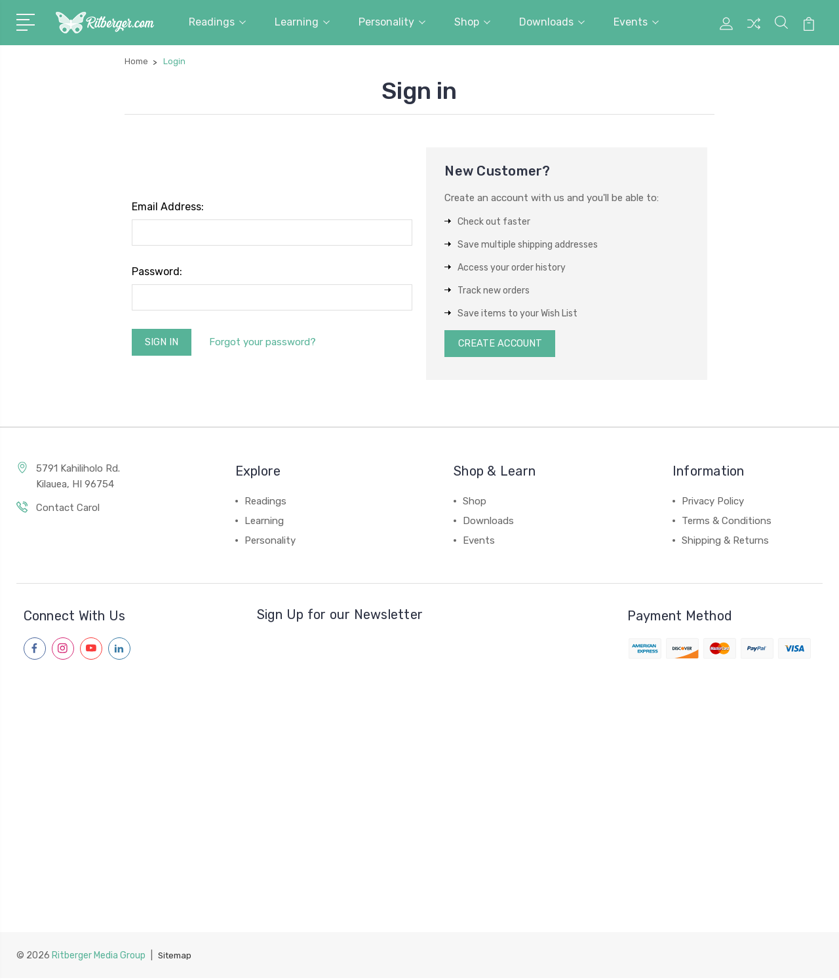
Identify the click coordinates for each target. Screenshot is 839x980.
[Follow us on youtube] (91, 650)
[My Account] (726, 30)
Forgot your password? (266, 343)
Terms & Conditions (726, 523)
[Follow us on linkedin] (119, 650)
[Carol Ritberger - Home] (105, 23)
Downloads (552, 22)
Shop (472, 22)
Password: (157, 271)
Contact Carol (68, 510)
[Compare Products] (754, 30)
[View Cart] (809, 30)
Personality (392, 22)
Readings (217, 22)
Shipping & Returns (725, 542)
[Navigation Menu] (27, 20)
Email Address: (168, 206)
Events (636, 22)
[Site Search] (781, 30)
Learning (302, 22)
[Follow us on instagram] (63, 650)
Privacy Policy (713, 503)
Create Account (501, 344)
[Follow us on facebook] (35, 650)
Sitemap (176, 957)
